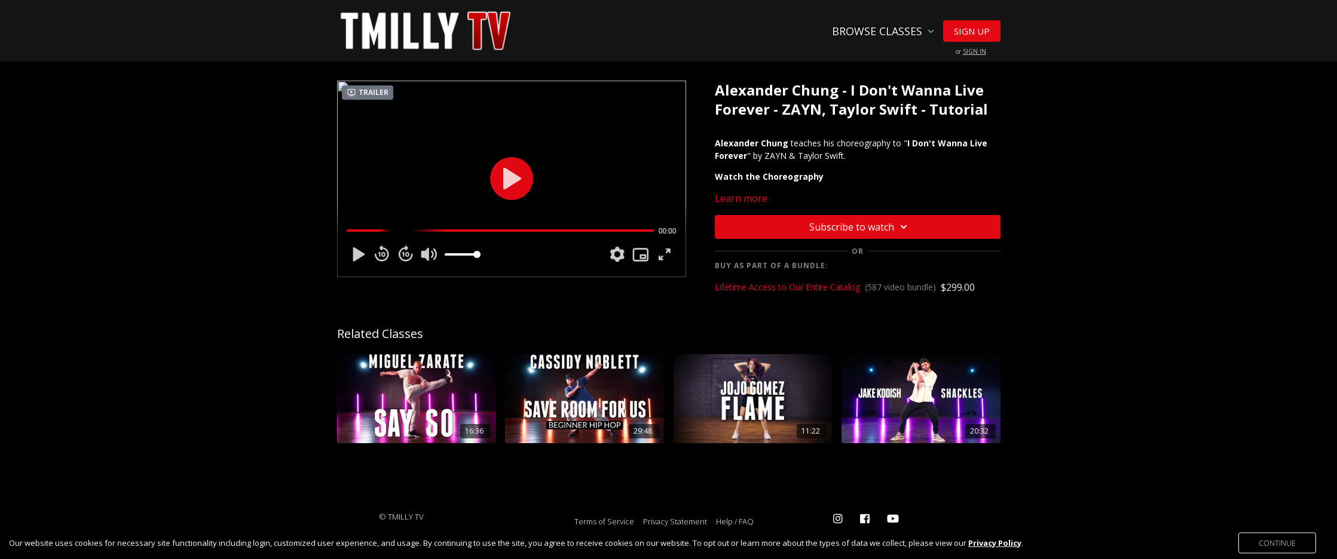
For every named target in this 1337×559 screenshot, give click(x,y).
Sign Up (972, 31)
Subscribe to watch (860, 227)
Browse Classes (883, 31)
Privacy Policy (994, 543)
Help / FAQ (735, 521)
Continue (1277, 543)
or (971, 51)
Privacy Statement (675, 521)
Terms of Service (604, 521)
